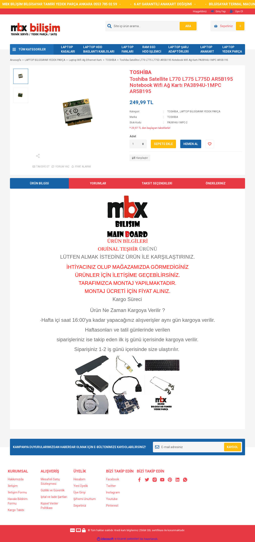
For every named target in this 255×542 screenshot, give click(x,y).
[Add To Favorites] (209, 144)
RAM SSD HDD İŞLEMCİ (151, 49)
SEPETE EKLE (163, 144)
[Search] (151, 26)
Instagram (113, 492)
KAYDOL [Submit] (232, 447)
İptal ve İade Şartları (54, 497)
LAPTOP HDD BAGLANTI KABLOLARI (98, 49)
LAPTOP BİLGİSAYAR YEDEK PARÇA (200, 111)
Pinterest (112, 505)
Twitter (111, 486)
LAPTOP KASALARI (68, 49)
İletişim (13, 486)
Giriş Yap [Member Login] (218, 11)
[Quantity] (138, 144)
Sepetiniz (79, 505)
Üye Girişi (79, 492)
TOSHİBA (140, 72)
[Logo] (35, 29)
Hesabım (79, 479)
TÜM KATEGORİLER (32, 49)
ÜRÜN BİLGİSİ (39, 183)
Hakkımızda (16, 479)
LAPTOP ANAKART (207, 49)
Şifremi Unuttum (84, 499)
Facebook (112, 479)
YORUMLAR (98, 183)
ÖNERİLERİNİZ (216, 183)
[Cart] (228, 26)
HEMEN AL (190, 144)
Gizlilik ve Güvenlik (53, 490)
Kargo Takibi (16, 510)
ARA (188, 26)
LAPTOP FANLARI (128, 49)
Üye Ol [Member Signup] (236, 11)
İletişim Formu (17, 492)
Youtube (112, 499)
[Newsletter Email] (197, 447)
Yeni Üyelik (80, 486)
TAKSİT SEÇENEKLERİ (157, 183)
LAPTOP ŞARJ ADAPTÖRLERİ (178, 49)
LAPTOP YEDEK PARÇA (232, 49)
